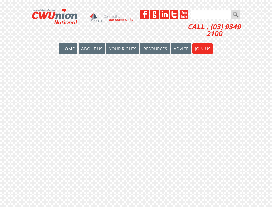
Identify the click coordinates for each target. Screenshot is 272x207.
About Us (91, 48)
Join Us (202, 48)
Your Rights (122, 48)
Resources (155, 48)
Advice (181, 48)
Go (235, 14)
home (68, 48)
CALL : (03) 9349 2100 (214, 30)
